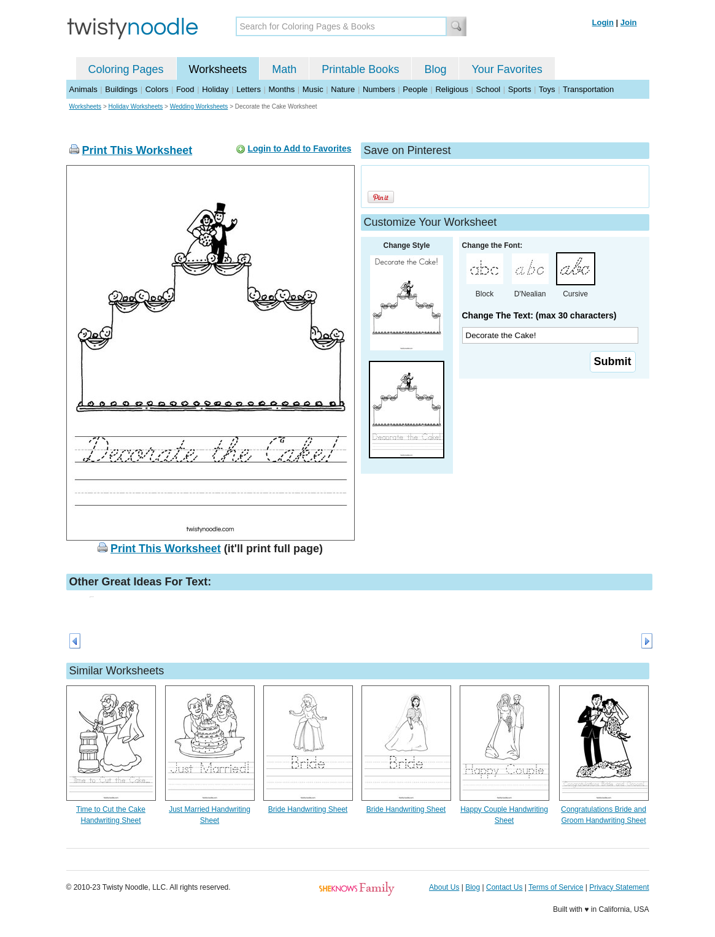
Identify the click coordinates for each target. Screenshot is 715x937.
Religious (451, 89)
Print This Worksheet (137, 150)
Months (282, 89)
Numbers (379, 89)
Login (603, 22)
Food (185, 89)
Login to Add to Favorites (299, 148)
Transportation (588, 89)
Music (313, 89)
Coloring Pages (126, 69)
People (415, 89)
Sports (519, 89)
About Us (444, 887)
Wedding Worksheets (199, 106)
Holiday (215, 89)
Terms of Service (555, 887)
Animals (83, 89)
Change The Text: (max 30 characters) (539, 315)
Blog (435, 69)
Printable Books (360, 69)
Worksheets (218, 69)
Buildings (121, 89)
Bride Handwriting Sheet (307, 809)
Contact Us (504, 887)
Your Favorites (506, 69)
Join (628, 22)
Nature (343, 89)
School (488, 89)
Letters (248, 89)
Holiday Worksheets (136, 106)
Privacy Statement (619, 887)
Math (284, 69)
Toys (547, 89)
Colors (157, 89)
